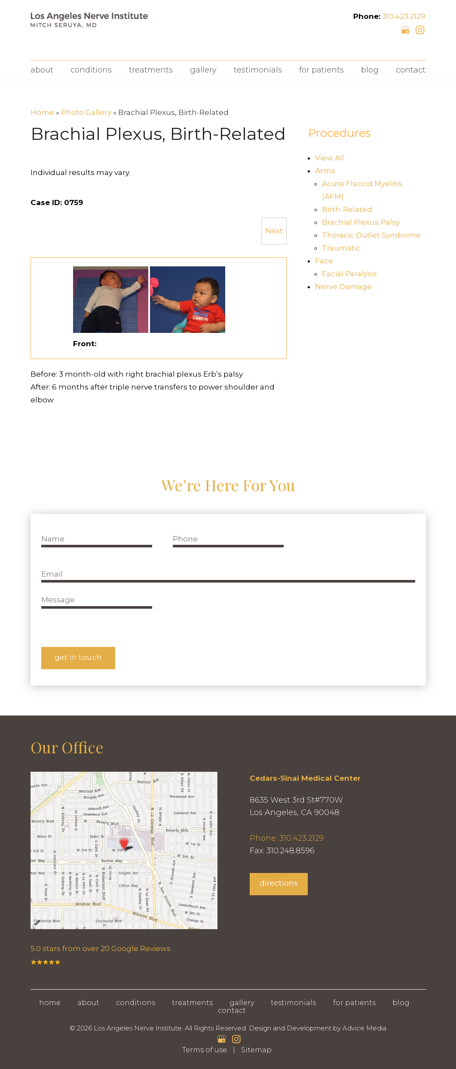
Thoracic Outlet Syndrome (371, 235)
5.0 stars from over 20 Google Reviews (101, 948)
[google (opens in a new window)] (406, 29)
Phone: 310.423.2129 (287, 838)
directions (279, 883)
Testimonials (258, 70)
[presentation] (238, 610)
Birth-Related (347, 209)
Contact (410, 70)
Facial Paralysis (349, 273)
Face (324, 261)
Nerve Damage (343, 286)
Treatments (151, 70)
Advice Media (364, 1028)
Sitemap (256, 1050)
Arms (325, 170)
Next (274, 230)
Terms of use (204, 1050)
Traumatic (341, 248)
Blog (370, 70)
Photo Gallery (86, 112)
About (42, 70)
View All (329, 158)
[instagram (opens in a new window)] (420, 29)
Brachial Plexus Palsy (361, 222)
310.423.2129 (403, 16)
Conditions (91, 70)
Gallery (203, 70)
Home (42, 112)
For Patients (321, 70)
